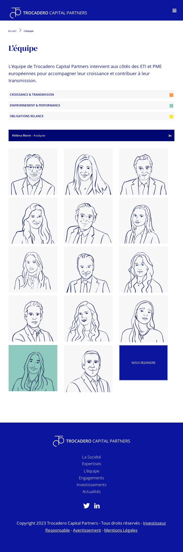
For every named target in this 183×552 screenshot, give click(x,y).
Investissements (92, 485)
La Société (91, 458)
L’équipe (91, 472)
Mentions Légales (120, 530)
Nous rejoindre (144, 363)
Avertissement (87, 530)
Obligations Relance (91, 116)
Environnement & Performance (91, 105)
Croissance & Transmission (91, 94)
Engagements (91, 479)
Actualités (92, 492)
